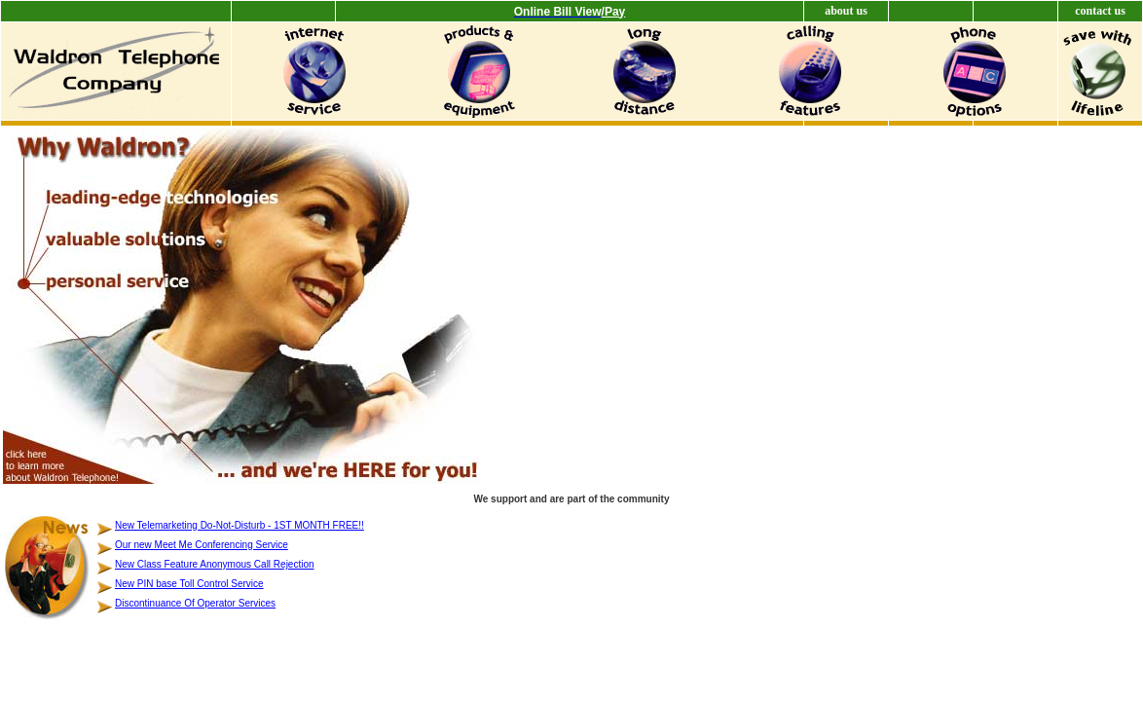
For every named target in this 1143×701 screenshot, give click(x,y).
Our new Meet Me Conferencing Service (201, 544)
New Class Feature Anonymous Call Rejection (214, 564)
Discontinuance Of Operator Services (195, 603)
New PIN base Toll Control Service (189, 583)
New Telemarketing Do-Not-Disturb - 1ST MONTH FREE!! (239, 525)
